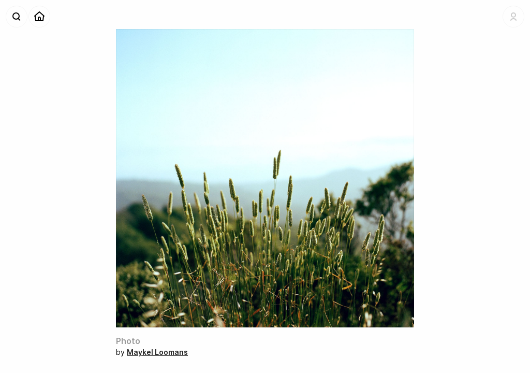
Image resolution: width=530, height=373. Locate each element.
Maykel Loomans (157, 352)
